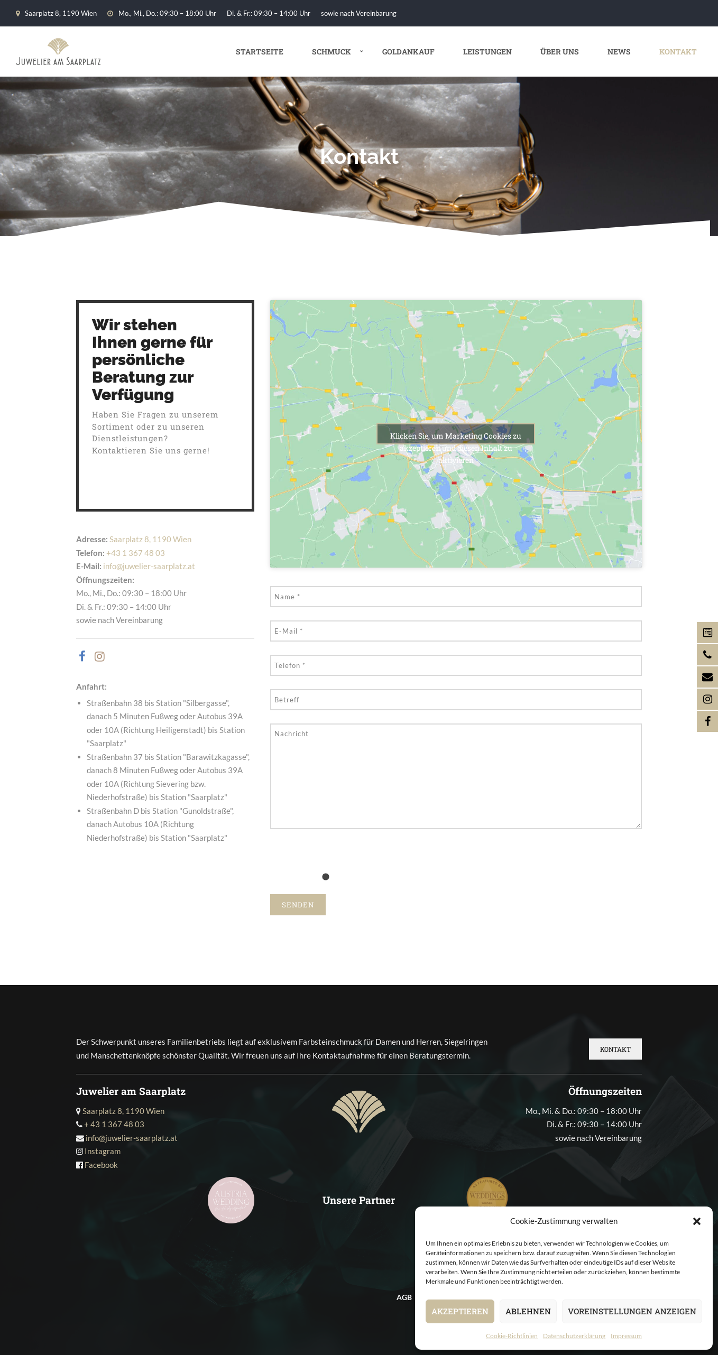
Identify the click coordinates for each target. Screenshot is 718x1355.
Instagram (103, 1151)
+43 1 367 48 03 (135, 553)
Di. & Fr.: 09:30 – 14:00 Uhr (268, 13)
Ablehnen (528, 1311)
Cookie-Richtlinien (512, 1336)
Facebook (101, 1165)
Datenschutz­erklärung (574, 1336)
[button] (697, 1221)
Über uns (559, 52)
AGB (404, 1297)
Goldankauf (408, 52)
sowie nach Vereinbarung (359, 13)
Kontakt (678, 52)
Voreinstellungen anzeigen (632, 1311)
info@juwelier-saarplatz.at (149, 566)
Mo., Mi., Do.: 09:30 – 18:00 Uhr (161, 13)
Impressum (626, 1336)
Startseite (259, 52)
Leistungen (487, 52)
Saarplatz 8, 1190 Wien (56, 13)
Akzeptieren (460, 1311)
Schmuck (331, 52)
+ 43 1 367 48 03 (114, 1124)
